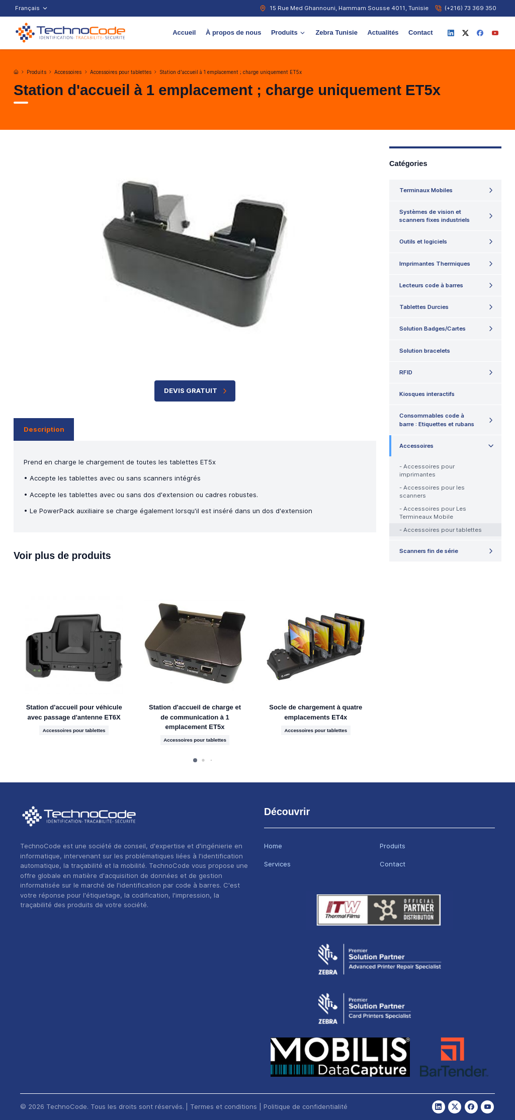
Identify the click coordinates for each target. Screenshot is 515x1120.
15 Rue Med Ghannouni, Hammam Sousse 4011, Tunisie (349, 8)
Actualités (382, 32)
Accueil (184, 32)
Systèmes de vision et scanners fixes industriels (434, 215)
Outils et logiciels (423, 241)
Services (277, 864)
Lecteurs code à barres (431, 285)
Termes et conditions (223, 1106)
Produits (288, 32)
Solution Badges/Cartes (432, 328)
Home (273, 846)
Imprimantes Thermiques (434, 263)
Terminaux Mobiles (426, 190)
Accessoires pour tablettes (120, 72)
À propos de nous (234, 32)
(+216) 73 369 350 (470, 8)
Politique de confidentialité (306, 1106)
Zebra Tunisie (336, 32)
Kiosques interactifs (427, 393)
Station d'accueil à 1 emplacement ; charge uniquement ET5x (230, 72)
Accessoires (67, 72)
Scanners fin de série (428, 550)
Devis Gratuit (196, 390)
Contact (420, 32)
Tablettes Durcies (424, 306)
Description (44, 429)
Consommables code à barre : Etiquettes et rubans (436, 419)
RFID (405, 372)
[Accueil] (16, 71)
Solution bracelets (424, 350)
